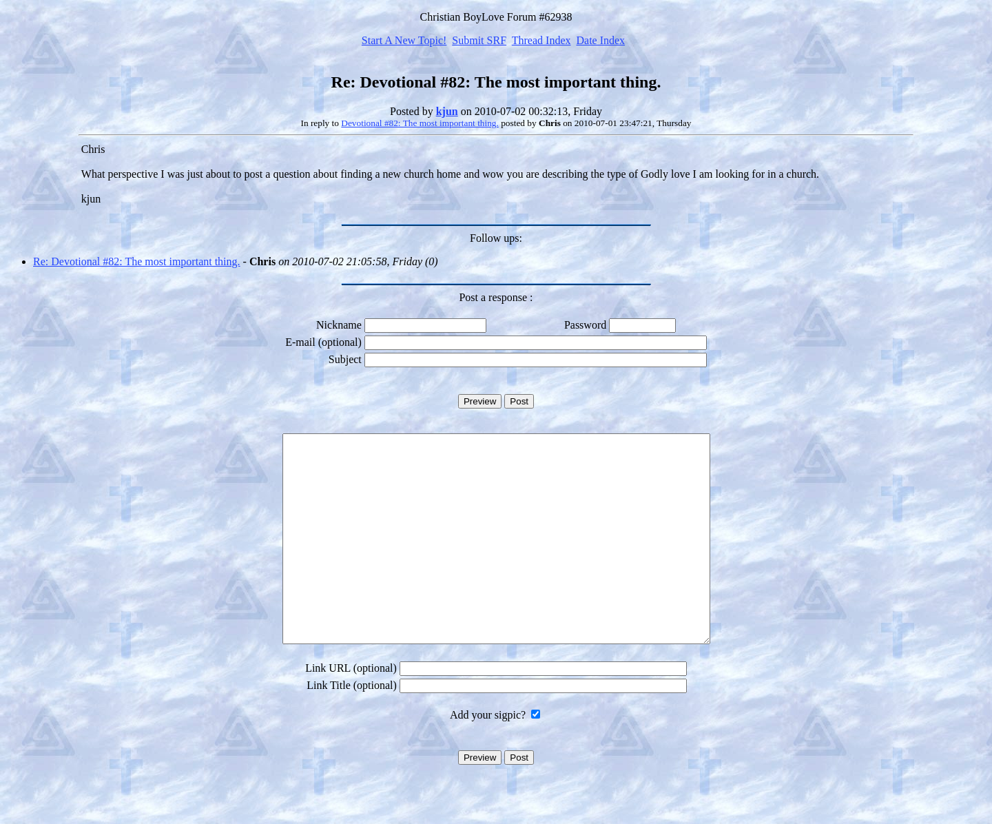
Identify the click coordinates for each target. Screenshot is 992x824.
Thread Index (541, 40)
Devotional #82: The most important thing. (420, 123)
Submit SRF (479, 40)
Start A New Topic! (404, 40)
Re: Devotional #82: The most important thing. (136, 261)
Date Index (600, 40)
